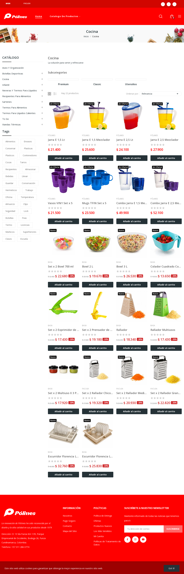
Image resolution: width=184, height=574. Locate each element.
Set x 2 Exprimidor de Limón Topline (63, 330)
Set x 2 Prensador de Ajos (97, 330)
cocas (8, 162)
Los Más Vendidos (103, 531)
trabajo (29, 190)
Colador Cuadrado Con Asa (166, 266)
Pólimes (51, 135)
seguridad (10, 211)
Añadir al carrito (63, 158)
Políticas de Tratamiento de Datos (107, 543)
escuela (24, 238)
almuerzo (10, 204)
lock (26, 211)
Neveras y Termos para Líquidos (19, 90)
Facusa (85, 389)
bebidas (9, 176)
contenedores (30, 155)
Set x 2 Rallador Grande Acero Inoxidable (166, 393)
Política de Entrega (103, 515)
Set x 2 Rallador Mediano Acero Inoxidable (132, 393)
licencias (25, 224)
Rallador (121, 330)
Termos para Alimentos (14, 107)
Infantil (5, 84)
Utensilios (131, 84)
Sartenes (7, 101)
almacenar (30, 169)
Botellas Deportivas (12, 73)
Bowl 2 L (87, 266)
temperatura (27, 197)
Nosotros (67, 515)
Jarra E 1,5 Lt (56, 140)
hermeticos (11, 190)
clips (25, 204)
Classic (97, 84)
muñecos (10, 231)
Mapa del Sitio (70, 531)
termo (8, 224)
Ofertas (97, 520)
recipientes (11, 169)
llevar (25, 176)
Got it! (172, 568)
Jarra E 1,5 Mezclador (96, 140)
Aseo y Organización (13, 67)
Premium (63, 84)
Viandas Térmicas (11, 124)
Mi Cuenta (99, 536)
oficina (8, 197)
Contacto (67, 526)
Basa (50, 262)
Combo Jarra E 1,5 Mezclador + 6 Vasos (132, 203)
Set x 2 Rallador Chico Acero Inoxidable (97, 393)
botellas (9, 218)
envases (28, 141)
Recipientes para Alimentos (16, 96)
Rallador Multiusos (162, 330)
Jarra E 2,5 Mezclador (164, 140)
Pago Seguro (69, 520)
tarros (23, 162)
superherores (29, 231)
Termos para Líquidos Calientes (18, 113)
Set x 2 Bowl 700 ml (61, 266)
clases (8, 238)
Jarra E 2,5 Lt (124, 140)
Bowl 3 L (121, 266)
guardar (9, 183)
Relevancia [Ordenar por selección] (160, 94)
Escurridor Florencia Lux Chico (97, 456)
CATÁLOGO (10, 58)
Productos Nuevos (103, 526)
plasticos (9, 155)
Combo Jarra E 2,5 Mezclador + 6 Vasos (166, 203)
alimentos (10, 141)
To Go (5, 118)
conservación (28, 183)
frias (24, 218)
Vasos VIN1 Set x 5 (60, 203)
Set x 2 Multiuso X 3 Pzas (63, 393)
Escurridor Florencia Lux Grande (63, 456)
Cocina (5, 79)
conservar (10, 148)
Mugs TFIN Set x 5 (94, 203)
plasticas (28, 148)
